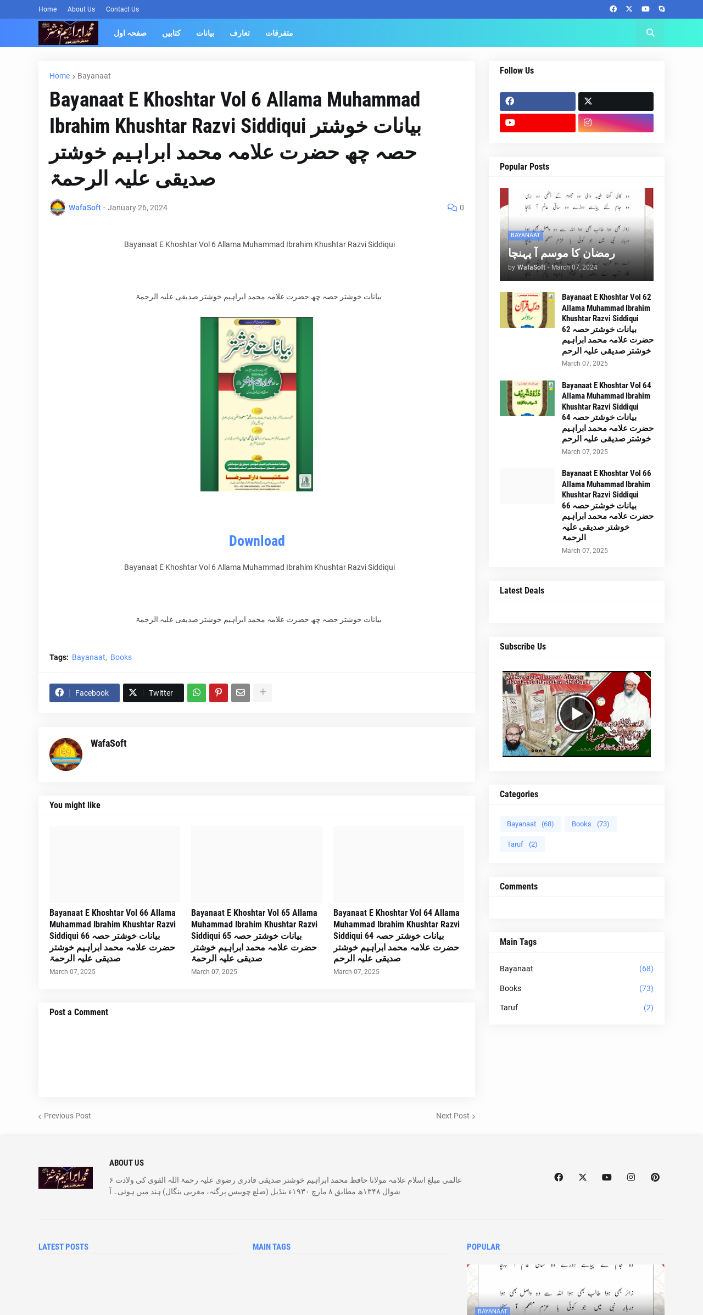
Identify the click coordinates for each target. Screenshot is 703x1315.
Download (257, 541)
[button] (650, 33)
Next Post (453, 1115)
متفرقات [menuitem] (279, 33)
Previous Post (67, 1115)
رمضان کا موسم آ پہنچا (561, 253)
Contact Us (122, 9)
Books (121, 657)
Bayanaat (94, 76)
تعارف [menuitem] (240, 33)
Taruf (522, 844)
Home (47, 9)
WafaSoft (109, 743)
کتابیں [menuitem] (171, 33)
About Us (81, 9)
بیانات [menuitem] (205, 33)
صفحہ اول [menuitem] (130, 33)
